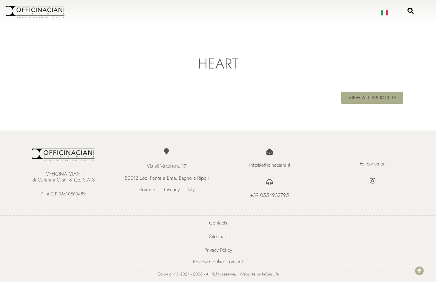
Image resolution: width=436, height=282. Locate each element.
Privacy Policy (218, 250)
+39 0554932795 (269, 195)
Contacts (218, 222)
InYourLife (270, 274)
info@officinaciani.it (269, 164)
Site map (218, 236)
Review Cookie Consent (218, 261)
